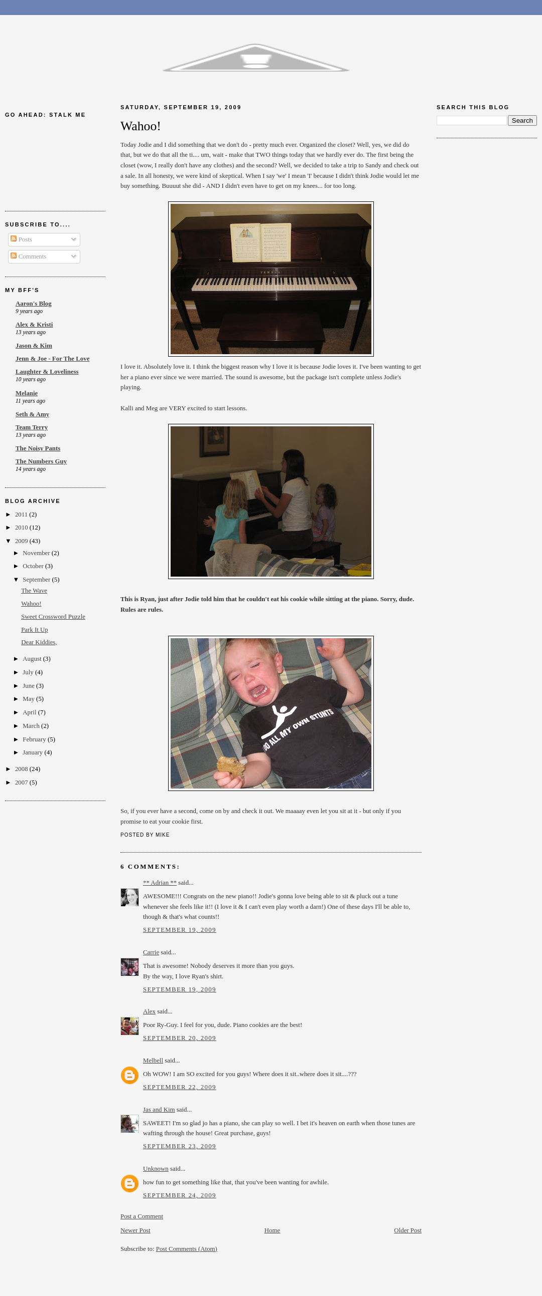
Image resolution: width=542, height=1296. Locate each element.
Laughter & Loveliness (47, 371)
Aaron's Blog (34, 303)
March (32, 725)
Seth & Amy (32, 414)
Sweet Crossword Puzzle (53, 616)
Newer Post (135, 1230)
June (29, 685)
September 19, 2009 (179, 929)
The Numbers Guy (41, 461)
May (29, 698)
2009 (22, 541)
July (29, 672)
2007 (22, 782)
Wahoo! (31, 603)
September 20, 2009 (179, 1038)
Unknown (156, 1168)
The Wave (34, 590)
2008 (22, 768)
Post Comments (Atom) (186, 1248)
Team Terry (32, 427)
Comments (28, 256)
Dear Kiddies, (39, 642)
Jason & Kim (34, 345)
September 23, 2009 (179, 1146)
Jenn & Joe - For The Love (52, 358)
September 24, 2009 (179, 1195)
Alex (149, 1011)
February (35, 739)
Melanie (27, 393)
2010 (22, 527)
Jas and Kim (159, 1109)
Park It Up (34, 629)
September (37, 579)
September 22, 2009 (179, 1087)
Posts (21, 239)
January (33, 752)
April (30, 712)
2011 (22, 514)
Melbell (153, 1060)
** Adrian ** (160, 882)
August (33, 658)
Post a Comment (141, 1216)
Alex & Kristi (34, 324)
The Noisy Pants (38, 448)
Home (272, 1230)
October (34, 566)
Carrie (151, 952)
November (37, 553)
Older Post (408, 1230)
